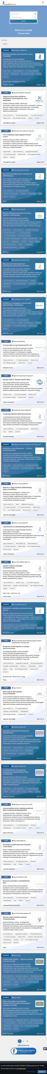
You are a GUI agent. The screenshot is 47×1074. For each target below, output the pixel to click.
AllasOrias (4, 40)
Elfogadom (42, 1071)
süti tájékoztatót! (21, 1068)
